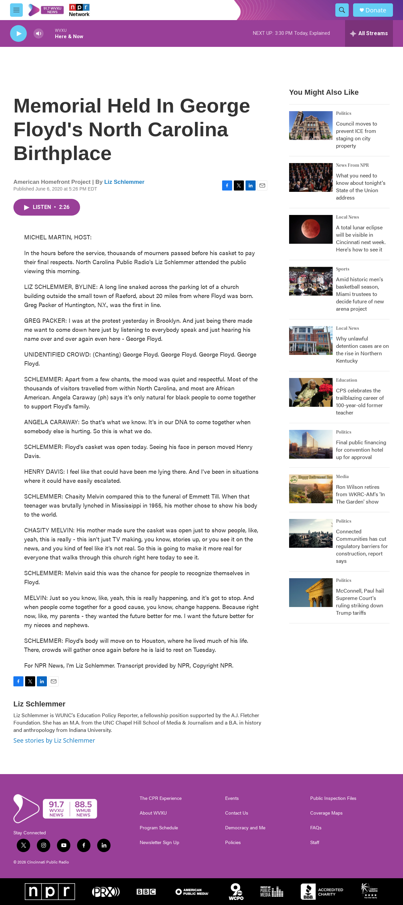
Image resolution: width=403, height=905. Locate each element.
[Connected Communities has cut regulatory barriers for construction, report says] (311, 533)
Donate (375, 10)
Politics (343, 113)
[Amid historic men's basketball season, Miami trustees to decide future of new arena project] (311, 281)
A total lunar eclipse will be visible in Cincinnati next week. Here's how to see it (361, 238)
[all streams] (369, 33)
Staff (314, 842)
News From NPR (352, 165)
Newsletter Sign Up (159, 842)
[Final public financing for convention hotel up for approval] (311, 444)
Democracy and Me (245, 827)
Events (232, 798)
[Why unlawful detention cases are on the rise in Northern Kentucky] (311, 340)
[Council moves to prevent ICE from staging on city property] (311, 125)
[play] (18, 33)
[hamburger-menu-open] (16, 10)
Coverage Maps (326, 813)
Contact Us (236, 813)
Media (342, 476)
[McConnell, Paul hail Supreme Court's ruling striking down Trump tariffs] (311, 592)
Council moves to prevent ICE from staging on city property (356, 134)
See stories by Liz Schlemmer (54, 740)
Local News (347, 217)
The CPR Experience (161, 798)
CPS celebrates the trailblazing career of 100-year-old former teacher (360, 401)
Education (346, 380)
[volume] (38, 33)
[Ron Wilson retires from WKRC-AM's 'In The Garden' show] (311, 488)
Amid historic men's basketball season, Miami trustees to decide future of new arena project (360, 293)
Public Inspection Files (333, 798)
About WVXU (153, 813)
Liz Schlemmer (124, 182)
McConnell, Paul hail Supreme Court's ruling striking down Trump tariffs (360, 601)
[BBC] (146, 891)
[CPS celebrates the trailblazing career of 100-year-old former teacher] (311, 392)
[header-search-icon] (342, 10)
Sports (342, 269)
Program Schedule (159, 827)
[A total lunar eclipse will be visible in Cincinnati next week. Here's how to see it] (311, 229)
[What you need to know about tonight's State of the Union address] (311, 177)
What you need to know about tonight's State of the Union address (361, 186)
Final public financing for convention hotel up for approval (361, 449)
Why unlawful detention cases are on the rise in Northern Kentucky (362, 349)
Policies (233, 842)
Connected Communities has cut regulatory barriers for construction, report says (362, 545)
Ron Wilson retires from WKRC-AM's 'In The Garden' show (360, 494)
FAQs (316, 827)
